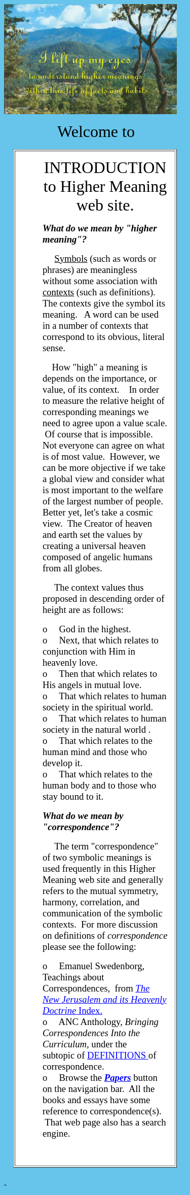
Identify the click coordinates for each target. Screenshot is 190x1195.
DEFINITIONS (117, 1055)
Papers (117, 1077)
